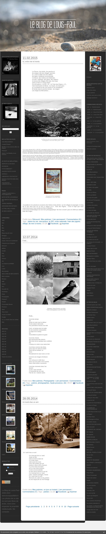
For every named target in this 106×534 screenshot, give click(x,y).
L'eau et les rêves (91, 90)
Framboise (90, 126)
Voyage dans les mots (92, 509)
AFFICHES (5, 414)
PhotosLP (4, 150)
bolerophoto (90, 320)
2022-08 (4, 336)
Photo (3, 294)
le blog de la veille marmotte (94, 225)
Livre (3, 266)
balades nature (90, 317)
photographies (43, 383)
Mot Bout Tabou (91, 258)
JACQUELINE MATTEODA (94, 367)
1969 (3, 220)
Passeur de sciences (92, 467)
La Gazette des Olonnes (93, 212)
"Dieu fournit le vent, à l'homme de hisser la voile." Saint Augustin (95, 158)
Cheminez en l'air (91, 174)
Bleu (3, 228)
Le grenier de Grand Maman (94, 402)
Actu (3, 223)
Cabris (3, 454)
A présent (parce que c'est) (94, 304)
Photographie (5, 296)
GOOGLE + (5, 174)
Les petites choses (91, 421)
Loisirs (3, 268)
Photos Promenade (92, 475)
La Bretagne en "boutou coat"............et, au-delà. (93, 378)
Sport (3, 309)
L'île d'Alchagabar (91, 372)
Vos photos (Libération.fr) (93, 503)
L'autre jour (89, 369)
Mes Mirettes (90, 444)
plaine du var (33, 221)
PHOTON (89, 272)
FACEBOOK (5, 166)
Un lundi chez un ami (30, 402)
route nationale (61, 221)
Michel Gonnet (90, 447)
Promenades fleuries (7, 304)
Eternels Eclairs (91, 351)
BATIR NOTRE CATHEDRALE (10, 197)
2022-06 (4, 341)
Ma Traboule (90, 432)
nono (88, 263)
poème (34, 383)
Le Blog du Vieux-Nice (92, 397)
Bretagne (4, 235)
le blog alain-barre (91, 219)
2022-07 (4, 339)
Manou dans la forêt (92, 248)
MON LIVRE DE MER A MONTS (10, 273)
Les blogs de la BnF (92, 237)
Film (3, 253)
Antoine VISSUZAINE (92, 162)
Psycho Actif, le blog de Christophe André (93, 279)
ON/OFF (89, 465)
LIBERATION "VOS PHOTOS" (10, 176)
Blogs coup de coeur (7, 233)
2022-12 (4, 331)
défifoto (4, 248)
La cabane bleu (91, 207)
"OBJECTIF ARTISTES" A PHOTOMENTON (8, 194)
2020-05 (4, 354)
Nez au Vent (90, 455)
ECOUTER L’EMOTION (93, 346)
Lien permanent (59, 219)
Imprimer (64, 224)
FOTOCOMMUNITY (7, 168)
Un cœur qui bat (91, 493)
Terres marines (6, 402)
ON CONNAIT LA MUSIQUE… (95, 462)
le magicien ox (90, 234)
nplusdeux (89, 457)
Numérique (5, 291)
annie (88, 112)
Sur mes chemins (91, 485)
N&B (3, 281)
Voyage (4, 317)
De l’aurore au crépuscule (93, 339)
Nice (3, 286)
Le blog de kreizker (92, 395)
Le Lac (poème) (91, 92)
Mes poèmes (5, 271)
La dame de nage (91, 381)
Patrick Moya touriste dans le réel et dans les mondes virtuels (95, 269)
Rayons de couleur (91, 477)
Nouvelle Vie (5, 289)
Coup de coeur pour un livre (94, 95)
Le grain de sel (90, 400)
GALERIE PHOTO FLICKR (9, 171)
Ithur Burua (89, 364)
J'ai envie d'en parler (92, 197)
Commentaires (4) (74, 219)
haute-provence (56, 383)
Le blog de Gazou (91, 390)
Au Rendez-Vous (91, 315)
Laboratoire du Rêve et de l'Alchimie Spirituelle (93, 216)
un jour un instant (6, 314)
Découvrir (4, 245)
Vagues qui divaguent (92, 495)
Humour (4, 258)
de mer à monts (35, 224)
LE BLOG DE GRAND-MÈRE (94, 392)
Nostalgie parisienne (92, 97)
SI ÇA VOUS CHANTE (92, 483)
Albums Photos (7, 363)
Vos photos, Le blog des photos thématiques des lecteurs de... (95, 506)
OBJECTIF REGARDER (93, 460)
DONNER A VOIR (91, 184)
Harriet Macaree (91, 359)
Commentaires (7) (30, 492)
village (25, 224)
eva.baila (89, 190)
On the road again (91, 266)
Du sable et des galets (92, 187)
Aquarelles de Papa (7, 441)
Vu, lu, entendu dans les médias (10, 319)
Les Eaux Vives (91, 416)
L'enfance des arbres (92, 205)
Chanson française (91, 330)
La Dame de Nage (91, 210)
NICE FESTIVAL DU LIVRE (94, 261)
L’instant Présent (6, 144)
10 (65, 507)
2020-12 (4, 349)
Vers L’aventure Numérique (94, 500)
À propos (89, 77)
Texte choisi (5, 312)
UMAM (88, 290)
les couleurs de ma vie (92, 239)
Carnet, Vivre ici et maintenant (9, 240)
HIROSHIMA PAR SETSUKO (9, 206)
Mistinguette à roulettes (93, 256)
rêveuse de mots (91, 285)
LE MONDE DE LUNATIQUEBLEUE (92, 408)
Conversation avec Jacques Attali (95, 177)
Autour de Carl (90, 167)
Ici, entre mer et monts (31, 61)
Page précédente (33, 507)
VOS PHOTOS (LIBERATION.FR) (6, 183)
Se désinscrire (10, 470)
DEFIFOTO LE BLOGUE (8, 163)
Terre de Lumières (91, 149)
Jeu (3, 261)
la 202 (51, 221)
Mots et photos (5, 276)
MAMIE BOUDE (91, 437)
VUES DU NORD (91, 512)
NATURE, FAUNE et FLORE (94, 452)
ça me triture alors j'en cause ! (94, 322)
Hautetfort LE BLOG (92, 362)
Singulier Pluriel (91, 288)
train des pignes (74, 221)
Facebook (53, 224)
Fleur (3, 256)
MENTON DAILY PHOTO (93, 442)
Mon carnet (89, 449)
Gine (88, 121)
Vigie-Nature (90, 293)
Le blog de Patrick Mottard (93, 228)
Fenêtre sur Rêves (91, 192)
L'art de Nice (90, 202)
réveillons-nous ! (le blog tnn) (94, 282)
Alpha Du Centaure (92, 309)
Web (3, 322)
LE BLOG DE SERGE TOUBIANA (92, 231)
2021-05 (4, 344)
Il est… (25, 241)
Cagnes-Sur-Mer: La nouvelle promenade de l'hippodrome (9, 428)
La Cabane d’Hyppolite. (8, 389)
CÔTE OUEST (90, 336)
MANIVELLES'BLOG (92, 439)
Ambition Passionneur (92, 312)
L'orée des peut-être (92, 374)
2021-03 (4, 346)
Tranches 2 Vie (90, 490)
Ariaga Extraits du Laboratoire (94, 164)
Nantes (4, 284)
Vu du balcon (90, 295)
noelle (88, 109)
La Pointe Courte (6, 376)
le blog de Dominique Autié (94, 146)
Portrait (4, 301)
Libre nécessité (91, 427)
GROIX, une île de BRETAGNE (95, 357)
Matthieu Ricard (91, 251)
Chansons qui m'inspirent (8, 243)
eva (88, 107)
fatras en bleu (90, 354)
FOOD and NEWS (91, 195)
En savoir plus (86, 532)
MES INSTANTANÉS (92, 253)
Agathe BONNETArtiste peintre (95, 307)
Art (2, 225)
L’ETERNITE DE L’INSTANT (94, 429)
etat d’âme (89, 349)
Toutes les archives (7, 356)
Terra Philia (89, 488)
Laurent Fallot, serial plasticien (94, 387)
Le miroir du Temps (92, 405)
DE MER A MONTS (7, 211)
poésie (46, 492)
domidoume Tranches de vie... (94, 341)
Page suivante (73, 507)
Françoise (89, 117)
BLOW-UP (89, 169)
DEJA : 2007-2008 (91, 182)
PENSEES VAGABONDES (94, 470)
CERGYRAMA (90, 327)
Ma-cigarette (90, 434)
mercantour (43, 221)
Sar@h (88, 480)
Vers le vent (90, 498)
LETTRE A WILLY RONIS (8, 208)
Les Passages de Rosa (93, 419)
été (65, 383)
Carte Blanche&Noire (7, 141)
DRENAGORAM (91, 344)
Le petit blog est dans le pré (94, 411)
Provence (4, 307)
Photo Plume (90, 472)
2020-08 (4, 351)
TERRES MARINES (7, 203)
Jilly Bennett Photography (93, 200)
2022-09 (4, 334)
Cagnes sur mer (6, 238)
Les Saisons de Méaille (8, 263)
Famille (4, 251)
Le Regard (89, 414)
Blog (3, 230)
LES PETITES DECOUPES (94, 424)
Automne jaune (91, 87)
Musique (4, 279)
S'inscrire (10, 467)
